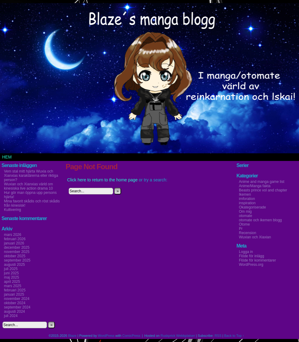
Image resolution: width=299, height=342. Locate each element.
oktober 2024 (14, 303)
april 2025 (12, 282)
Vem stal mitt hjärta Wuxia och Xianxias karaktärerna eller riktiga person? (31, 175)
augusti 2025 (14, 264)
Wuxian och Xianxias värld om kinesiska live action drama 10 (28, 186)
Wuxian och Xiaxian (255, 237)
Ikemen (245, 194)
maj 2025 (11, 277)
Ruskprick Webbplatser (177, 335)
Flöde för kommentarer (257, 260)
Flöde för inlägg (251, 256)
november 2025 (16, 252)
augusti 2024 (14, 311)
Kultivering (12, 210)
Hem (7, 157)
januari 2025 (14, 294)
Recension (247, 233)
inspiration (247, 203)
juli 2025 (11, 269)
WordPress (106, 335)
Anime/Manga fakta (254, 186)
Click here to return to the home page (102, 179)
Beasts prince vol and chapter (263, 190)
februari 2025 (15, 290)
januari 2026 (14, 243)
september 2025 (17, 260)
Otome (244, 224)
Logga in (246, 252)
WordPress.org (251, 264)
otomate (245, 216)
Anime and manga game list (261, 182)
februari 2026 (15, 239)
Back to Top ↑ (234, 335)
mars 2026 (12, 235)
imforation (247, 199)
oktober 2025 (14, 256)
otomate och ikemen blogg (260, 220)
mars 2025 (12, 286)
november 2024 (16, 299)
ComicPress (131, 335)
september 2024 (17, 307)
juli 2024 (11, 316)
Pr (241, 228)
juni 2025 (11, 273)
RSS (218, 335)
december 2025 (16, 247)
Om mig (245, 211)
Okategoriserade (252, 207)
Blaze (72, 335)
